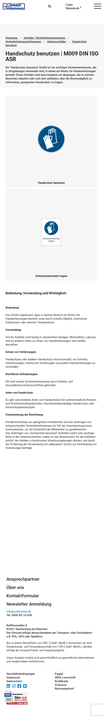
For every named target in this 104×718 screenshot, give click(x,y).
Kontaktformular (22, 595)
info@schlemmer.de (18, 611)
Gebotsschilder (56, 41)
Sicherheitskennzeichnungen (23, 41)
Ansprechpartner (22, 579)
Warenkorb (72, 8)
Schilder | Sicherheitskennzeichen (44, 38)
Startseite (12, 38)
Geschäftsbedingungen (20, 673)
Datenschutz (14, 681)
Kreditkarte (61, 681)
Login (69, 4)
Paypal (59, 673)
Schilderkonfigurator (52, 541)
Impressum (13, 677)
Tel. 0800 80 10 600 (19, 615)
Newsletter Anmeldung (28, 604)
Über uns (15, 587)
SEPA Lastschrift (65, 677)
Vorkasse (61, 685)
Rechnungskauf (64, 688)
